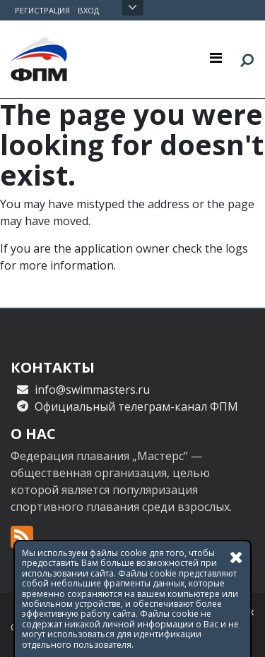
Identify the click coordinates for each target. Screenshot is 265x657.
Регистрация (42, 10)
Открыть (132, 8)
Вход (88, 10)
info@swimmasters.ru (92, 389)
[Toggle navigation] (216, 57)
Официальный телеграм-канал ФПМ (136, 406)
